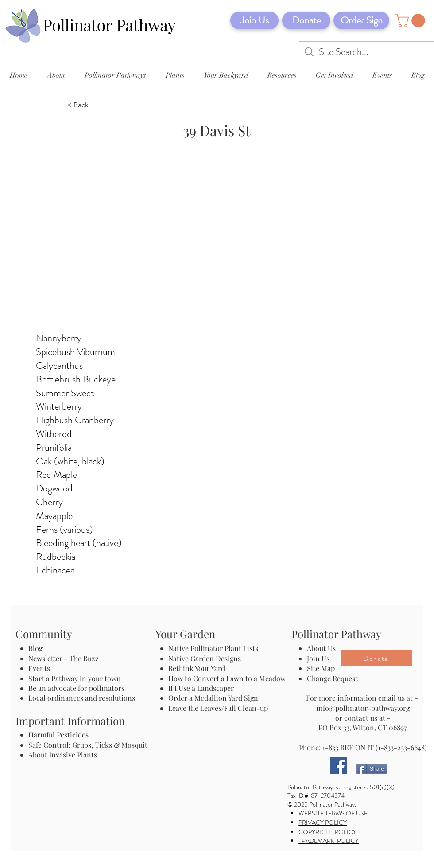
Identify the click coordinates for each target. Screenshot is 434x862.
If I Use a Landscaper (201, 688)
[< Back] (96, 105)
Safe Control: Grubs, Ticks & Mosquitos (91, 744)
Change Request (332, 678)
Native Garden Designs (204, 658)
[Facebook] (338, 765)
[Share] (372, 769)
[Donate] (306, 20)
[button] (411, 20)
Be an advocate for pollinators (76, 688)
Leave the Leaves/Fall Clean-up (218, 708)
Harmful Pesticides (58, 734)
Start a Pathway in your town (74, 678)
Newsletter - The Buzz (63, 658)
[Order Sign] (361, 20)
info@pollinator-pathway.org (363, 708)
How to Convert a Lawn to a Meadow (227, 678)
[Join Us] (254, 20)
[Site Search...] (367, 52)
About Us (321, 648)
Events (39, 668)
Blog (37, 648)
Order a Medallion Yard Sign (213, 697)
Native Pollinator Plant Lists (213, 648)
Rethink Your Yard (196, 668)
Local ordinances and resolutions (81, 697)
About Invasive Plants (62, 754)
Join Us (318, 658)
